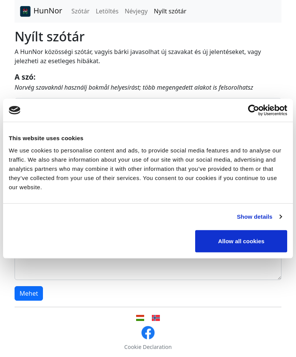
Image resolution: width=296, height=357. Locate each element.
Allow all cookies (241, 240)
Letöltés (107, 11)
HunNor (40, 11)
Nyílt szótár (170, 11)
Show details (255, 216)
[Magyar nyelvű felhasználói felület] (140, 318)
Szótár (80, 11)
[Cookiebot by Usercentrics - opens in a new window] (253, 110)
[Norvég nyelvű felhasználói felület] (156, 318)
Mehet (29, 293)
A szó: (25, 77)
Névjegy (136, 11)
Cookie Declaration (148, 346)
